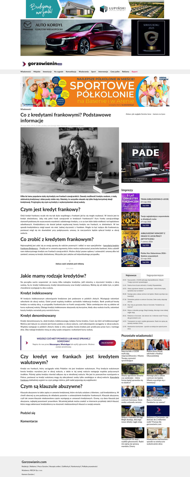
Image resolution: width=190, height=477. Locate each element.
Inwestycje (47, 72)
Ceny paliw (115, 72)
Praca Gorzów (43, 466)
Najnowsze (131, 275)
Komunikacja (71, 72)
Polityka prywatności (89, 466)
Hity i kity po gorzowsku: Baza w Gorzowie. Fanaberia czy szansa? (145, 306)
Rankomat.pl (76, 466)
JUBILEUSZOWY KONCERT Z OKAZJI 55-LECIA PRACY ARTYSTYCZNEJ (153, 236)
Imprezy (127, 190)
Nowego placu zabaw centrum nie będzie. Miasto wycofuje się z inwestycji (147, 295)
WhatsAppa (65, 344)
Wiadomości (25, 72)
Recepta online (54, 466)
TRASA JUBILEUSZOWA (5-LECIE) (155, 199)
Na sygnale (58, 72)
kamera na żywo (159, 114)
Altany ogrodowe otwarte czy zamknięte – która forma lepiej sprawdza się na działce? (146, 290)
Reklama (125, 72)
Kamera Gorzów (28, 474)
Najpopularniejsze (155, 275)
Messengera (55, 344)
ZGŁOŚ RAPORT (107, 343)
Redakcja (25, 466)
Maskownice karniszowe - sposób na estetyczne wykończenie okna (147, 328)
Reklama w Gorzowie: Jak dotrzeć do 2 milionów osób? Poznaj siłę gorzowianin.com (147, 317)
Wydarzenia (84, 72)
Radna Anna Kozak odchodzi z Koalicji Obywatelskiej (144, 285)
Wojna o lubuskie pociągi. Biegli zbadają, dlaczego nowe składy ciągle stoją (147, 311)
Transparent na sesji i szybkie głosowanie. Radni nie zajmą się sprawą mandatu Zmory (147, 322)
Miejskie (36, 72)
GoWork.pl (66, 466)
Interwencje (103, 72)
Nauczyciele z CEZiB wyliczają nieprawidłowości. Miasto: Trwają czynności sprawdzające (145, 281)
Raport (135, 72)
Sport (93, 72)
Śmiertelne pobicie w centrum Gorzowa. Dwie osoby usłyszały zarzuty (147, 301)
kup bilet (146, 205)
